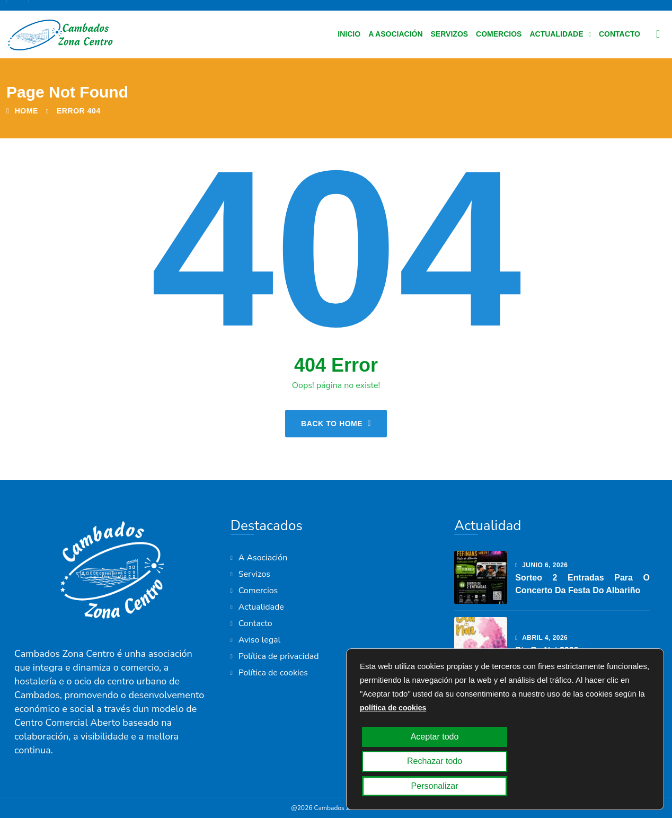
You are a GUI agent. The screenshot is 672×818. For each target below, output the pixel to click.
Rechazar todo (500, 786)
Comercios (498, 34)
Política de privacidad (278, 656)
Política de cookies (273, 673)
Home (22, 111)
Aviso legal (259, 640)
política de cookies (393, 757)
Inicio (349, 34)
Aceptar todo (406, 786)
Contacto (619, 34)
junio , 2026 (541, 565)
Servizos (449, 34)
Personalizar (594, 786)
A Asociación (395, 34)
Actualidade (556, 34)
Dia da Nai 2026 (546, 650)
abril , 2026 (541, 637)
